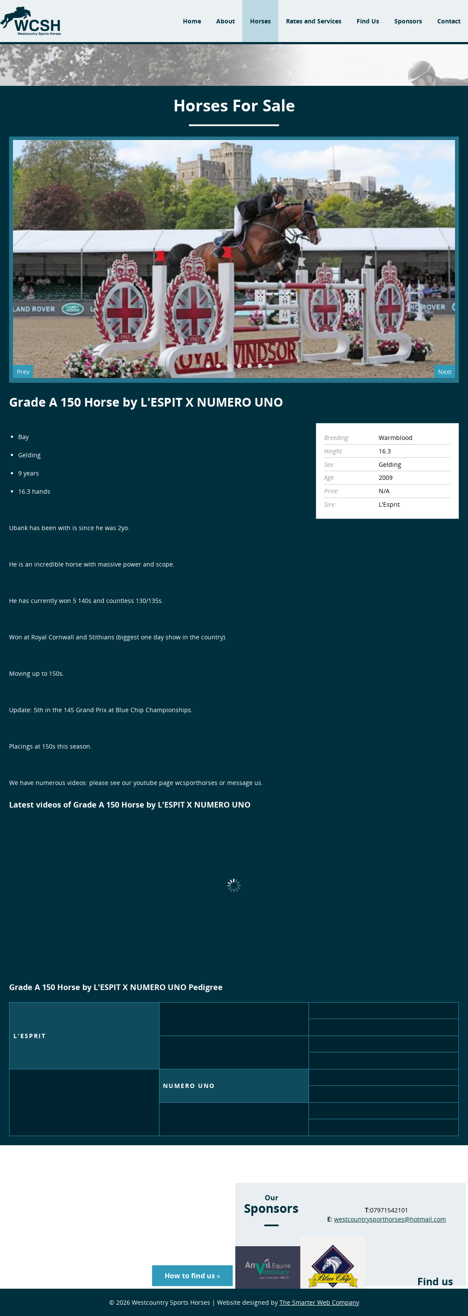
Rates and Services (313, 21)
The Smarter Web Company (319, 1302)
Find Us (368, 21)
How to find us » (193, 1275)
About (225, 21)
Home (192, 21)
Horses (260, 21)
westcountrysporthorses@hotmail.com (390, 1219)
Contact (449, 21)
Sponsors (408, 21)
